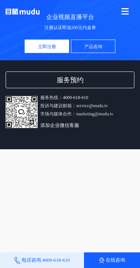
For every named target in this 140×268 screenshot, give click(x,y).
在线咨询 (112, 260)
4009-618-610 (75, 97)
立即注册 (47, 47)
